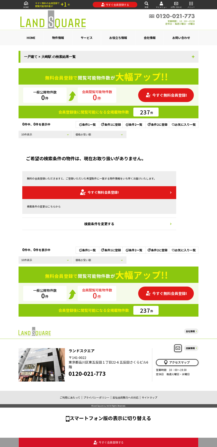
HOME (26, 5)
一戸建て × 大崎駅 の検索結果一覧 (50, 57)
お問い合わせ (176, 4)
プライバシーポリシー (96, 397)
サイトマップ (149, 397)
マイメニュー (161, 5)
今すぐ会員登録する (115, 4)
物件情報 (58, 37)
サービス (87, 37)
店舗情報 (190, 348)
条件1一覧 (87, 124)
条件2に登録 (157, 124)
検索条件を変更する (99, 223)
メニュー (191, 4)
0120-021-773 (87, 373)
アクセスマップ (176, 362)
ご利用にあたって (70, 397)
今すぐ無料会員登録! (166, 95)
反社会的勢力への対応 (126, 397)
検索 (146, 4)
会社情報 (150, 37)
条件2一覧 (134, 124)
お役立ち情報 (118, 37)
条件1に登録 (111, 124)
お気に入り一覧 (184, 124)
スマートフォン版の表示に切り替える (110, 418)
